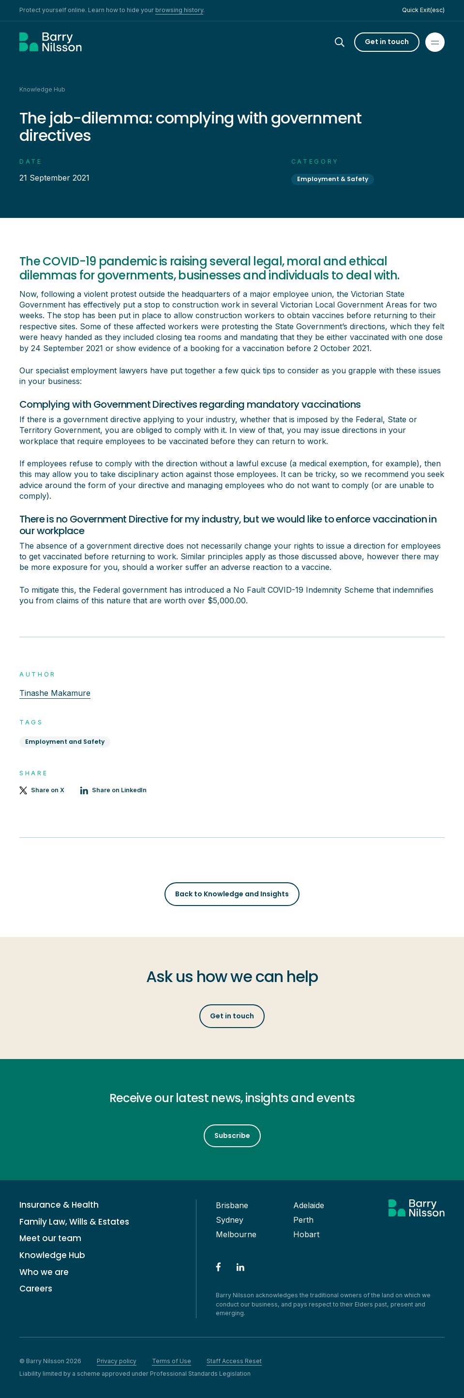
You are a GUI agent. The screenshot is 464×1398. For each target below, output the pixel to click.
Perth (303, 1220)
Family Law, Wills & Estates (74, 1222)
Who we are (44, 1272)
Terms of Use (171, 1361)
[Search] (348, 42)
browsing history (179, 10)
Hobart (306, 1234)
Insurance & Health (59, 1205)
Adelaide (308, 1205)
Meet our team (50, 1238)
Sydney (229, 1220)
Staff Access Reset (234, 1361)
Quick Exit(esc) (423, 10)
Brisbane (232, 1205)
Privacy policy (116, 1361)
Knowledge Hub (52, 1255)
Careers (35, 1288)
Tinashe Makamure (54, 693)
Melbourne (236, 1234)
